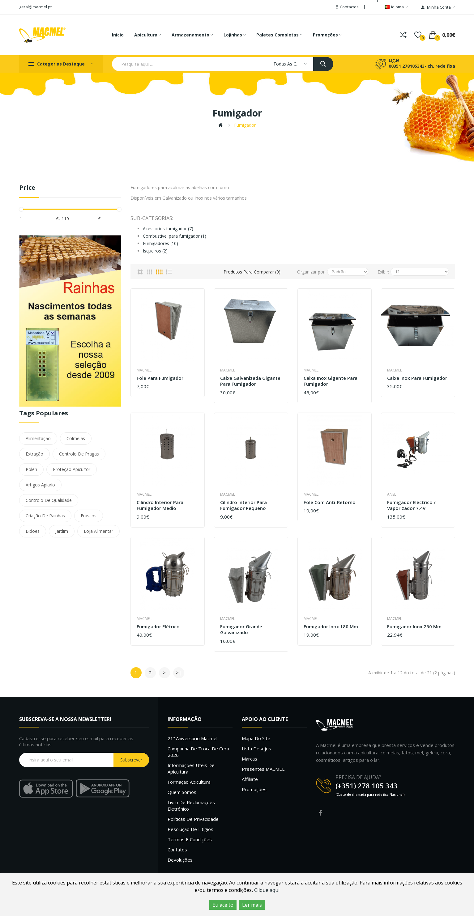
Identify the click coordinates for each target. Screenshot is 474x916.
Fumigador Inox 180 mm (331, 627)
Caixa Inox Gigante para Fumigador (330, 381)
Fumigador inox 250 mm (414, 627)
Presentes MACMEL (263, 769)
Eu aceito (222, 904)
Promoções (254, 789)
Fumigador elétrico (158, 627)
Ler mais (252, 904)
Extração (34, 454)
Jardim (61, 531)
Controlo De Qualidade (49, 500)
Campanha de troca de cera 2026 (198, 751)
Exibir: (383, 272)
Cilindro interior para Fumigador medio (160, 505)
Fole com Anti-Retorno (330, 502)
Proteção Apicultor (71, 469)
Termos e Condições (190, 839)
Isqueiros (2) (155, 251)
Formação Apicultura (189, 782)
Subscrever (131, 760)
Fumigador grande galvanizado (241, 630)
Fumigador (245, 125)
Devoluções (180, 860)
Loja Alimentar (98, 531)
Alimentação (38, 438)
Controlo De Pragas (79, 454)
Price (27, 188)
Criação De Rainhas (45, 516)
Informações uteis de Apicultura (191, 768)
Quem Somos (182, 792)
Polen (31, 469)
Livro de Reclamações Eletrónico (191, 805)
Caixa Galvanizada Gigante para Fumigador (250, 381)
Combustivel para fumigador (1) (174, 236)
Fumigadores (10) (160, 243)
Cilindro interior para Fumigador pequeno (243, 505)
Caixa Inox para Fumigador (417, 378)
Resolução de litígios (190, 829)
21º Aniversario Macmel (192, 738)
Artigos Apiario (40, 485)
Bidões (33, 531)
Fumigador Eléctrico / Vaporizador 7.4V (411, 505)
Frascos (88, 516)
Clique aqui (267, 890)
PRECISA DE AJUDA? (358, 777)
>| (178, 672)
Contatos (177, 849)
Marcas (249, 759)
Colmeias (75, 438)
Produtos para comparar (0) (252, 272)
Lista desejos (256, 748)
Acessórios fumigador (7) (168, 228)
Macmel (144, 370)
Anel (391, 494)
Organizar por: (311, 272)
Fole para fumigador (160, 378)
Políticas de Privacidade (193, 819)
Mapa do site (256, 738)
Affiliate (250, 779)
